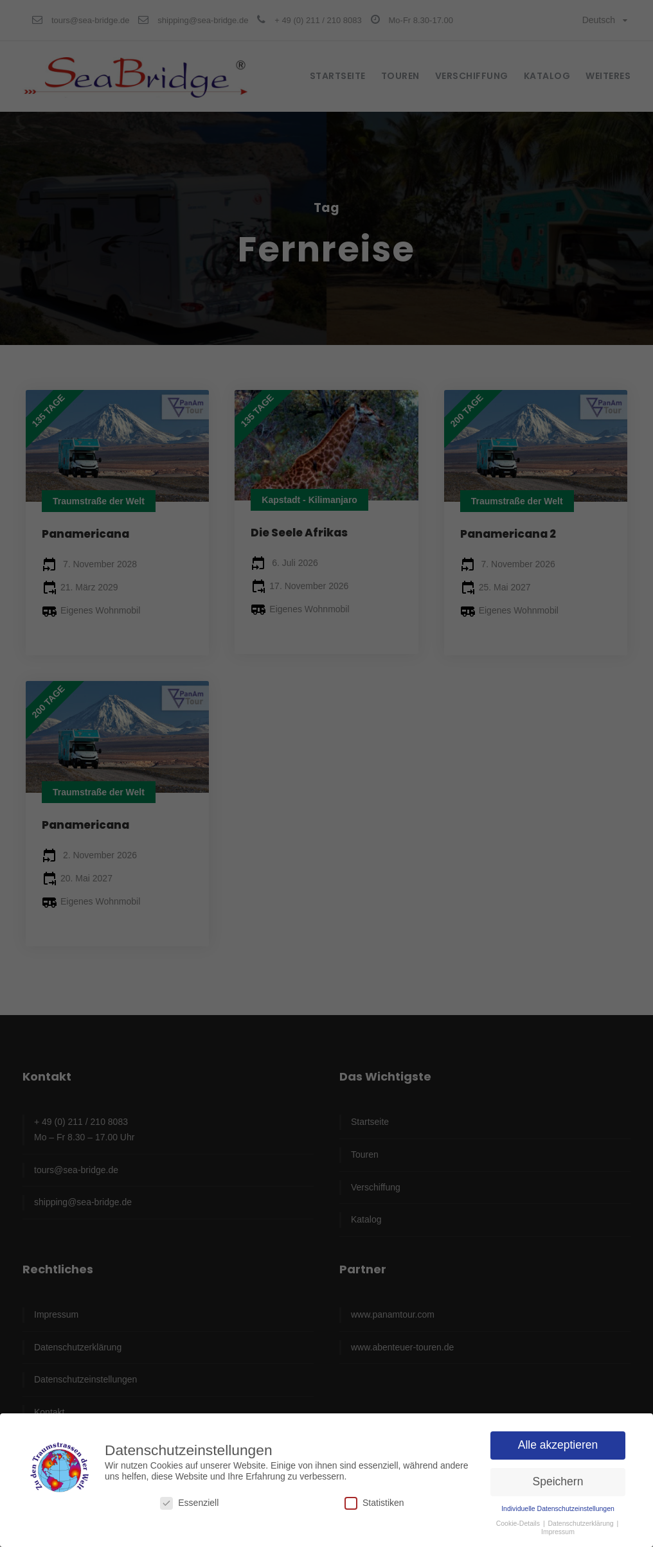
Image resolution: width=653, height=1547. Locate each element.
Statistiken (374, 1502)
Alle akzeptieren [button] (558, 1443)
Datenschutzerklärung (582, 1522)
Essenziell (189, 1502)
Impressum (558, 1530)
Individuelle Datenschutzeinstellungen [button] (557, 1507)
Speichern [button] (558, 1480)
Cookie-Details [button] (519, 1522)
